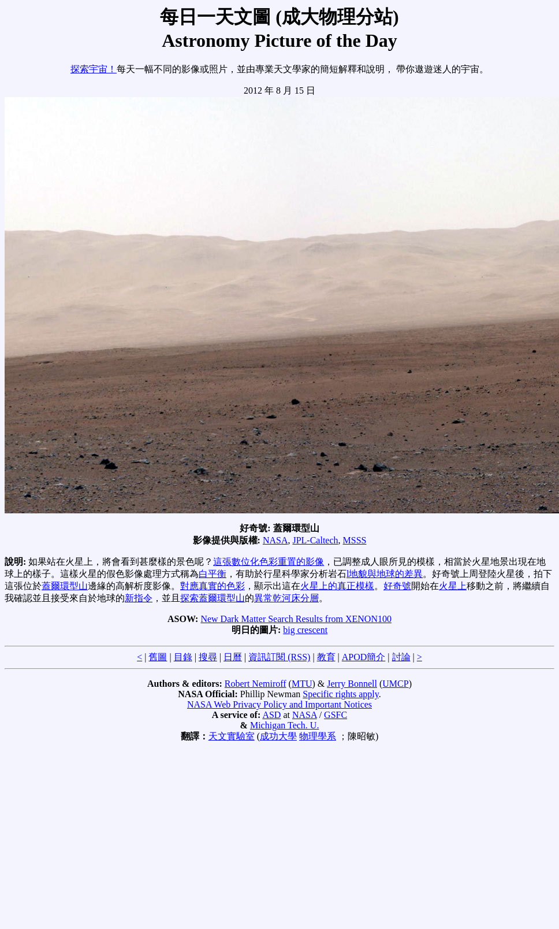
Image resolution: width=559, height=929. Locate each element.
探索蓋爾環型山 (212, 598)
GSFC (335, 715)
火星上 (453, 586)
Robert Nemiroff (255, 684)
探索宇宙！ (93, 69)
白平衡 (212, 574)
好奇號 (397, 586)
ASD (271, 715)
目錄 (183, 657)
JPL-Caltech (315, 540)
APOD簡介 (364, 657)
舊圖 (157, 657)
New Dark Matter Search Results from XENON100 (296, 619)
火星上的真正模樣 (337, 586)
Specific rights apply (340, 694)
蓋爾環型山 (65, 586)
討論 (401, 657)
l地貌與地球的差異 (384, 574)
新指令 (138, 598)
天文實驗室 (231, 736)
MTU (302, 684)
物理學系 (317, 736)
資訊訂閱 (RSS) (279, 657)
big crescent (305, 630)
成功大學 (278, 736)
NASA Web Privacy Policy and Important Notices (279, 704)
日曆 (232, 657)
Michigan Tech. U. (284, 725)
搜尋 (208, 657)
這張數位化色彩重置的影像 (268, 562)
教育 (326, 657)
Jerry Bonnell (352, 684)
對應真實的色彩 (212, 586)
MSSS (355, 540)
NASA (275, 540)
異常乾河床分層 (286, 598)
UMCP (395, 684)
